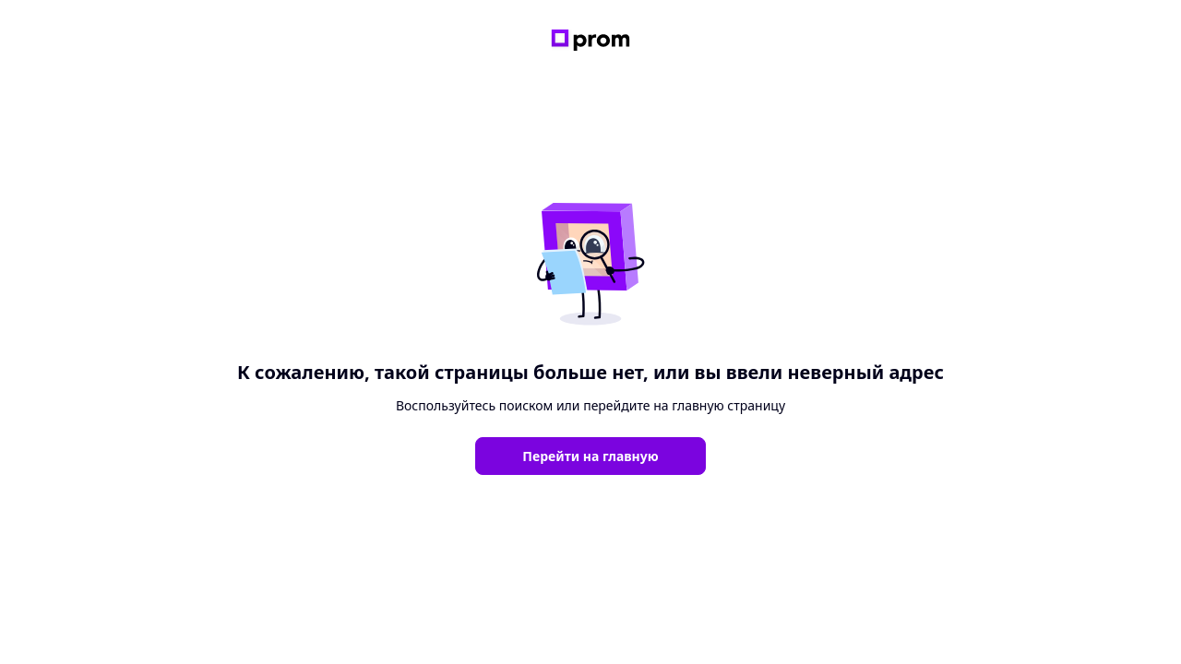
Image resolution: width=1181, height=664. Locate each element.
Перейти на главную (590, 456)
